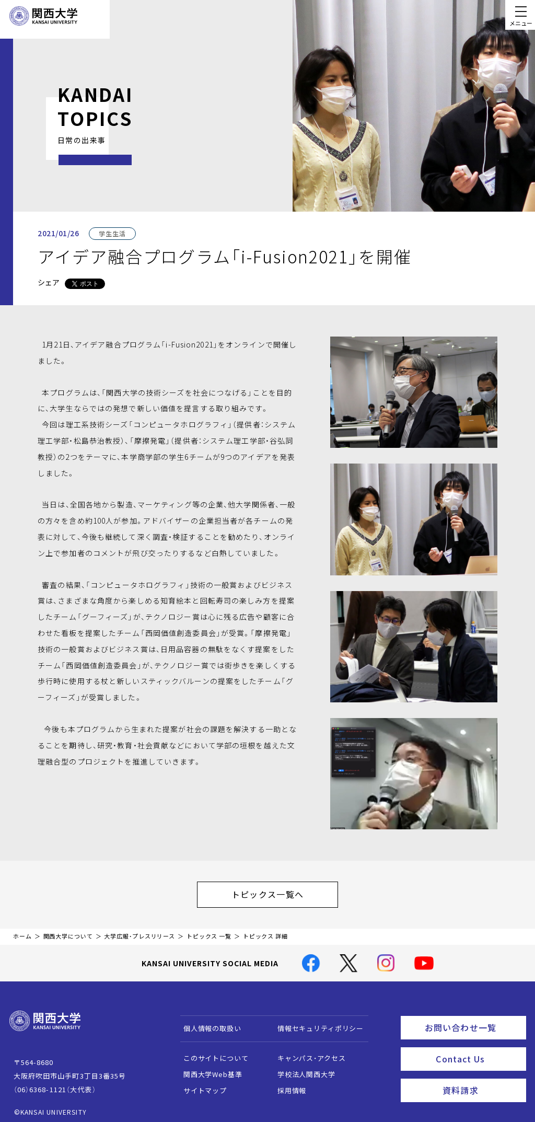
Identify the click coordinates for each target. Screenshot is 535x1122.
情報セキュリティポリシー (315, 1023)
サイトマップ (200, 1085)
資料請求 (481, 1078)
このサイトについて (210, 1053)
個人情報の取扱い (207, 1023)
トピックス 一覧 (209, 931)
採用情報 (286, 1085)
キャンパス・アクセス (306, 1053)
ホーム (22, 931)
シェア (49, 282)
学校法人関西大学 (301, 1069)
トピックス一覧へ (278, 891)
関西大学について (68, 931)
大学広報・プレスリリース (139, 931)
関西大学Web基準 (207, 1069)
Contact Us (477, 1049)
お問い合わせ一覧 (473, 1020)
